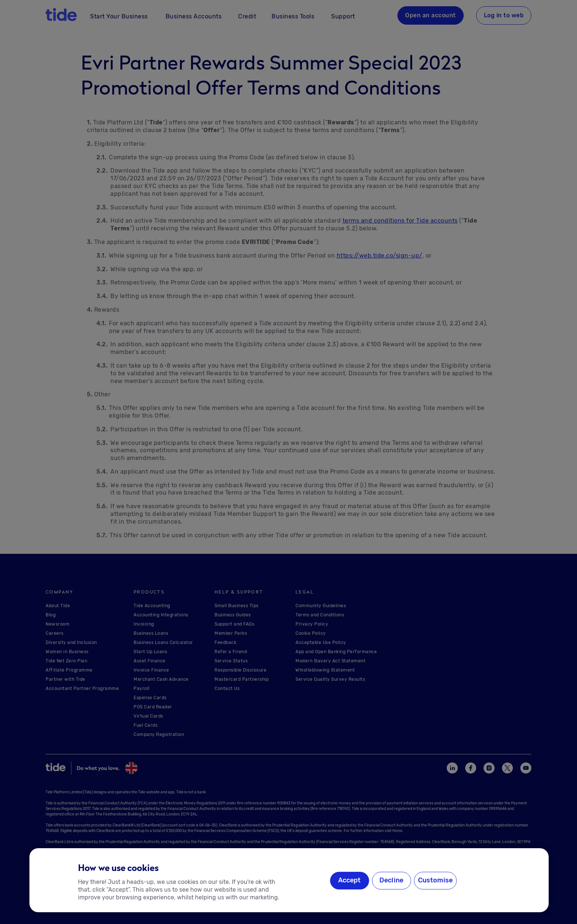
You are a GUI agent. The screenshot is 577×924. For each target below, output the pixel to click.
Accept (349, 880)
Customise (435, 880)
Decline (391, 880)
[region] (289, 880)
